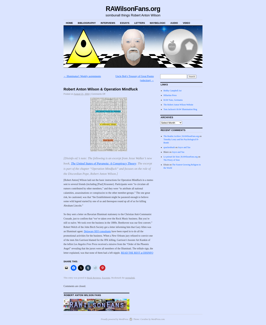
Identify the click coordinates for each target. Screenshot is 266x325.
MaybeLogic (157, 23)
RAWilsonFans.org (133, 8)
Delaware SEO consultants (97, 231)
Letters (139, 23)
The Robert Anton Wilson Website (178, 104)
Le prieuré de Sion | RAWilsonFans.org (180, 156)
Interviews (108, 23)
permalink (130, 277)
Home (69, 23)
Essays (124, 23)
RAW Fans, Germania (173, 100)
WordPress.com (158, 319)
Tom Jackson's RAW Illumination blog (180, 109)
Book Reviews (94, 277)
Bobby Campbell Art (172, 90)
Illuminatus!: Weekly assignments (82, 76)
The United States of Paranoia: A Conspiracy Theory (103, 163)
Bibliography (87, 23)
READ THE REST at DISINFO (137, 252)
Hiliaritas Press (170, 95)
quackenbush (169, 147)
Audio (174, 23)
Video (186, 23)
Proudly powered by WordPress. (115, 319)
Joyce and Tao (184, 147)
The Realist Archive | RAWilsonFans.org (181, 136)
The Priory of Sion (171, 160)
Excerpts (106, 277)
